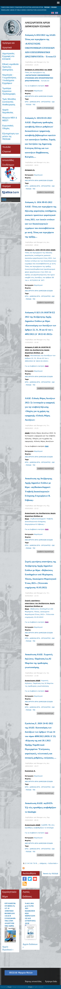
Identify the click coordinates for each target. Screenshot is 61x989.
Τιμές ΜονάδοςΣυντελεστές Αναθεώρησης (9, 102)
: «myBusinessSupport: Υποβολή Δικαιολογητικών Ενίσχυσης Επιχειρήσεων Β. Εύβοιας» (40, 518)
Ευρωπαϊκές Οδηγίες (8, 127)
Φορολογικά (38, 91)
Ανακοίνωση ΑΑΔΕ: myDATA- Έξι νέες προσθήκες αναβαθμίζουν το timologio (40, 807)
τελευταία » (53, 863)
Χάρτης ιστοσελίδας (33, 981)
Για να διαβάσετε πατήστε (36, 86)
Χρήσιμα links (51, 981)
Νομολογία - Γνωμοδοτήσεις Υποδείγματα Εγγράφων (9, 79)
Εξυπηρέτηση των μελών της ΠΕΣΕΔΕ (10, 136)
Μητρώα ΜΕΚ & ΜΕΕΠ (9, 119)
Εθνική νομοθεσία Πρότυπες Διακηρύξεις (10, 67)
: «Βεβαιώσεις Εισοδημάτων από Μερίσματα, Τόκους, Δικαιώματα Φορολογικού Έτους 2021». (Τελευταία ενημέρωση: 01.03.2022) (40, 609)
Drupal (9, 987)
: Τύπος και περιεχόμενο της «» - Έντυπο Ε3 (39, 75)
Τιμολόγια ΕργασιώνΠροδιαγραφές (9, 91)
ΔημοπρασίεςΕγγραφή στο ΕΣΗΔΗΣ (8, 56)
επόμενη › (44, 863)
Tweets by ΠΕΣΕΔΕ (50, 874)
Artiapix (30, 987)
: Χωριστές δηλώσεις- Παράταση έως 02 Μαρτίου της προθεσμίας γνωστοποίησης (39, 683)
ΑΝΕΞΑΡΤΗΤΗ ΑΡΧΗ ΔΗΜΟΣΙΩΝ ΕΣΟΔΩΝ (39, 96)
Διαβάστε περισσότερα (45, 108)
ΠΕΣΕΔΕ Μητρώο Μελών (21, 973)
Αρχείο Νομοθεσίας (7, 111)
